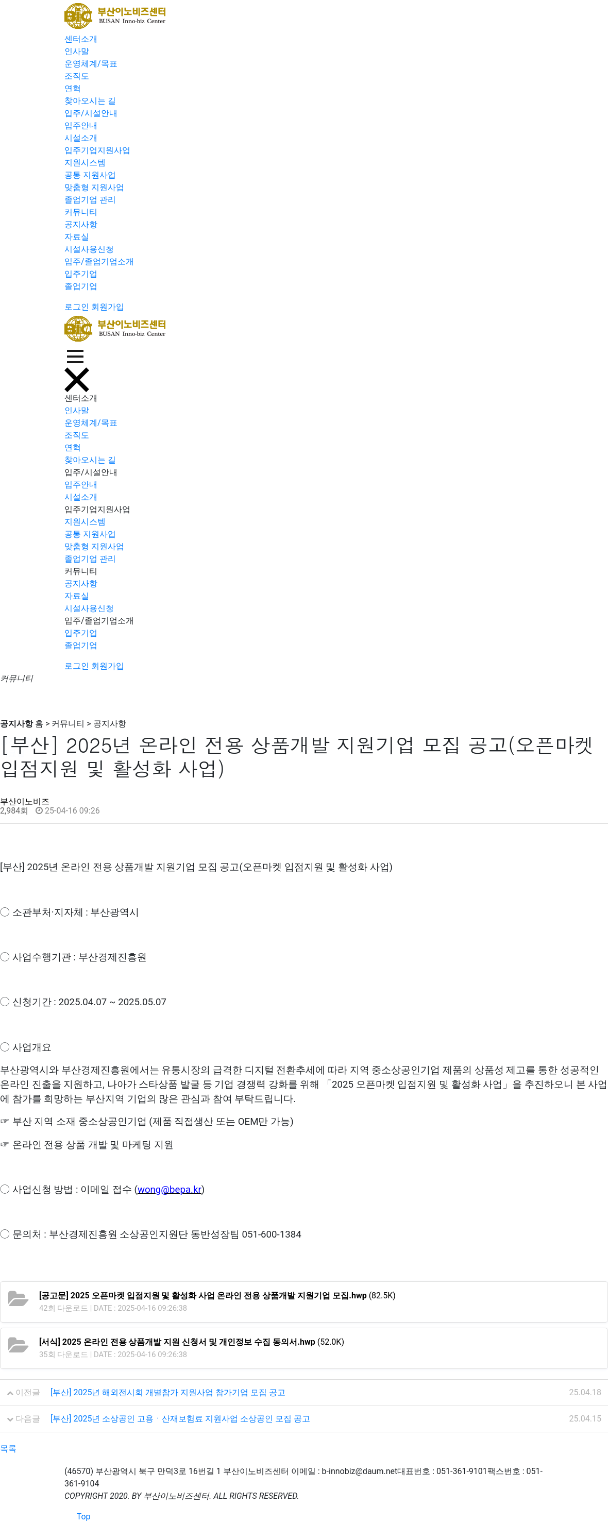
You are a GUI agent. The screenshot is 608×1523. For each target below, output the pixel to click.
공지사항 (80, 224)
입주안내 (80, 125)
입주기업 (80, 274)
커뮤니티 (80, 212)
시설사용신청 (89, 249)
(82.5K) (217, 1295)
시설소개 (80, 138)
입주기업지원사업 (97, 150)
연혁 (72, 88)
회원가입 (107, 307)
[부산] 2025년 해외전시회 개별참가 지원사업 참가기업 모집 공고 (167, 1392)
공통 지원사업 (90, 175)
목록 (8, 1448)
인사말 (76, 51)
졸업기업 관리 (90, 200)
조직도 (76, 76)
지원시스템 (85, 162)
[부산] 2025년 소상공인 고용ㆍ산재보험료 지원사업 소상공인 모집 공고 (180, 1419)
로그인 (76, 307)
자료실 (76, 237)
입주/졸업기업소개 (99, 261)
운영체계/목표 (90, 64)
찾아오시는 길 (90, 101)
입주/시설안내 (90, 113)
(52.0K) (191, 1342)
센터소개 (80, 39)
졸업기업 (80, 286)
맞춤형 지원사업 (94, 187)
